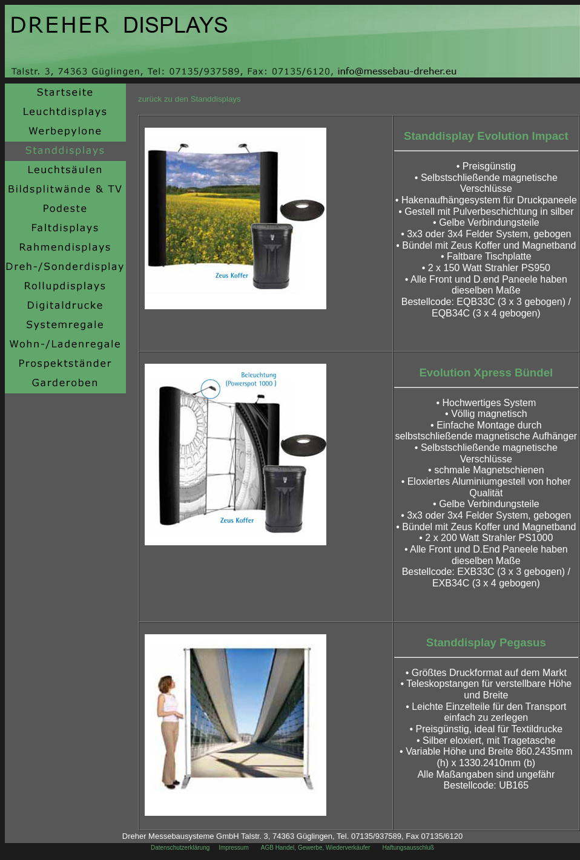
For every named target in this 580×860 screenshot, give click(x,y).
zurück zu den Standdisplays (189, 98)
